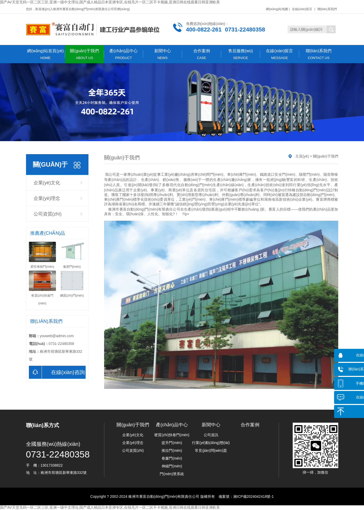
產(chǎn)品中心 (123, 54)
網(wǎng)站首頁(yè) (45, 54)
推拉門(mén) (172, 450)
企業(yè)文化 (47, 182)
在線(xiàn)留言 (302, 9)
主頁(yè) (302, 156)
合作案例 (201, 54)
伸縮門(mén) (172, 466)
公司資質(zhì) (48, 214)
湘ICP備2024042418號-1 (253, 496)
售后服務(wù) (240, 54)
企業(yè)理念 (47, 198)
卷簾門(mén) (172, 458)
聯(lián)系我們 (327, 9)
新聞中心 (162, 54)
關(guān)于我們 (84, 54)
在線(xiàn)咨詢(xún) (57, 372)
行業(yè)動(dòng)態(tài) (211, 442)
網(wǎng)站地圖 (277, 9)
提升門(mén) (172, 442)
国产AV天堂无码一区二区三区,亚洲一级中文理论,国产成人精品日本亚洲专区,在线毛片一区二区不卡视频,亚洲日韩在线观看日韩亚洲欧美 (110, 2)
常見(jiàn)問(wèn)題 (211, 450)
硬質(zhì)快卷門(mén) (171, 435)
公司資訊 (211, 435)
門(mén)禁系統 (172, 474)
